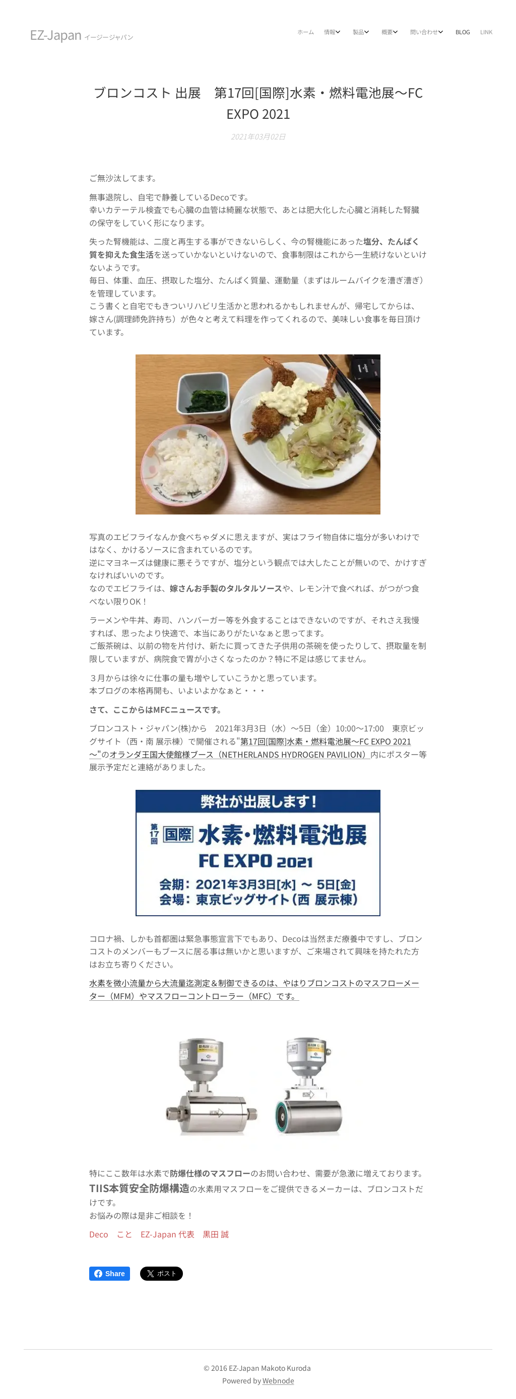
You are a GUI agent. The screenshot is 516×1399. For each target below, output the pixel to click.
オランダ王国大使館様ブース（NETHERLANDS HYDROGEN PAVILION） (239, 754)
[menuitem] (403, 32)
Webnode (278, 1380)
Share (109, 1274)
